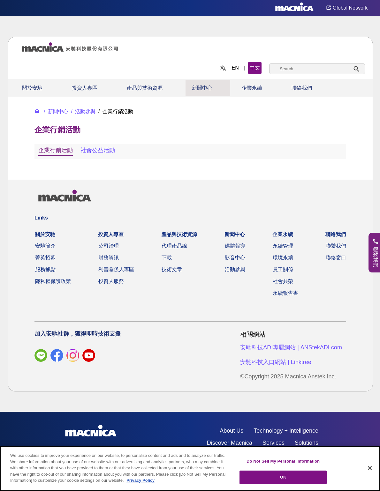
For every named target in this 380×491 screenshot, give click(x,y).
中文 (255, 68)
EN (235, 68)
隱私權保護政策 (53, 281)
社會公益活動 (97, 150)
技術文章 (172, 269)
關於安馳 (32, 88)
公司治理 (108, 246)
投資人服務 (111, 281)
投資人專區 (84, 88)
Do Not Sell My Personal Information (283, 461)
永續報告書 (285, 293)
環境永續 (283, 257)
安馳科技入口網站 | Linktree (275, 362)
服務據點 (45, 269)
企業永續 (252, 88)
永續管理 (283, 246)
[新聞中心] (55, 111)
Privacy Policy (140, 480)
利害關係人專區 (116, 269)
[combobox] (317, 68)
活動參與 (235, 269)
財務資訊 (108, 257)
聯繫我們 (336, 246)
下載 (167, 257)
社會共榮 (283, 281)
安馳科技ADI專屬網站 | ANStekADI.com (291, 347)
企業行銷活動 (55, 150)
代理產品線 (174, 246)
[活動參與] (82, 111)
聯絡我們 (302, 88)
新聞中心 (202, 88)
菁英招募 (45, 257)
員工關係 (283, 269)
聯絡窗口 (336, 257)
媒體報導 (235, 246)
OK (283, 477)
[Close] (370, 468)
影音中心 (235, 257)
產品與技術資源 (145, 88)
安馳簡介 (45, 246)
